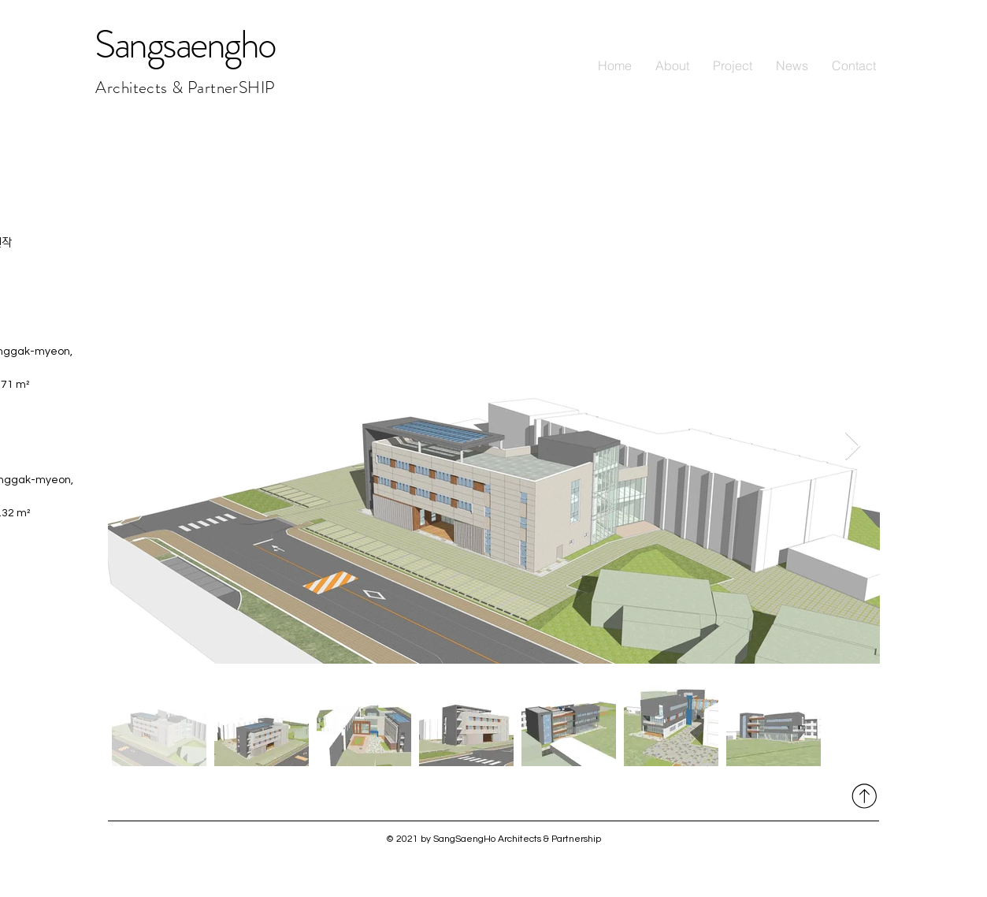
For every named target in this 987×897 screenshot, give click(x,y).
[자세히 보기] (863, 795)
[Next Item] (853, 446)
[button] (732, 65)
